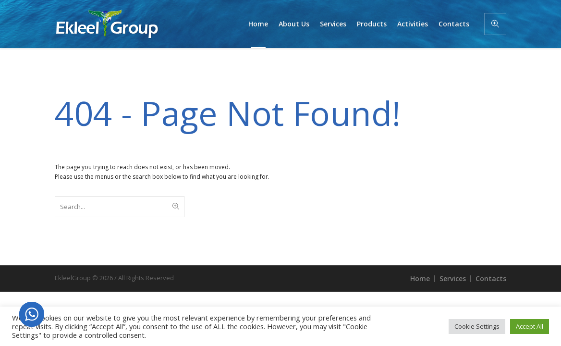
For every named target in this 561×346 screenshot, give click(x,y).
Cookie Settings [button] (477, 326)
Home (420, 278)
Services (452, 278)
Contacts (491, 278)
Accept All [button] (529, 326)
